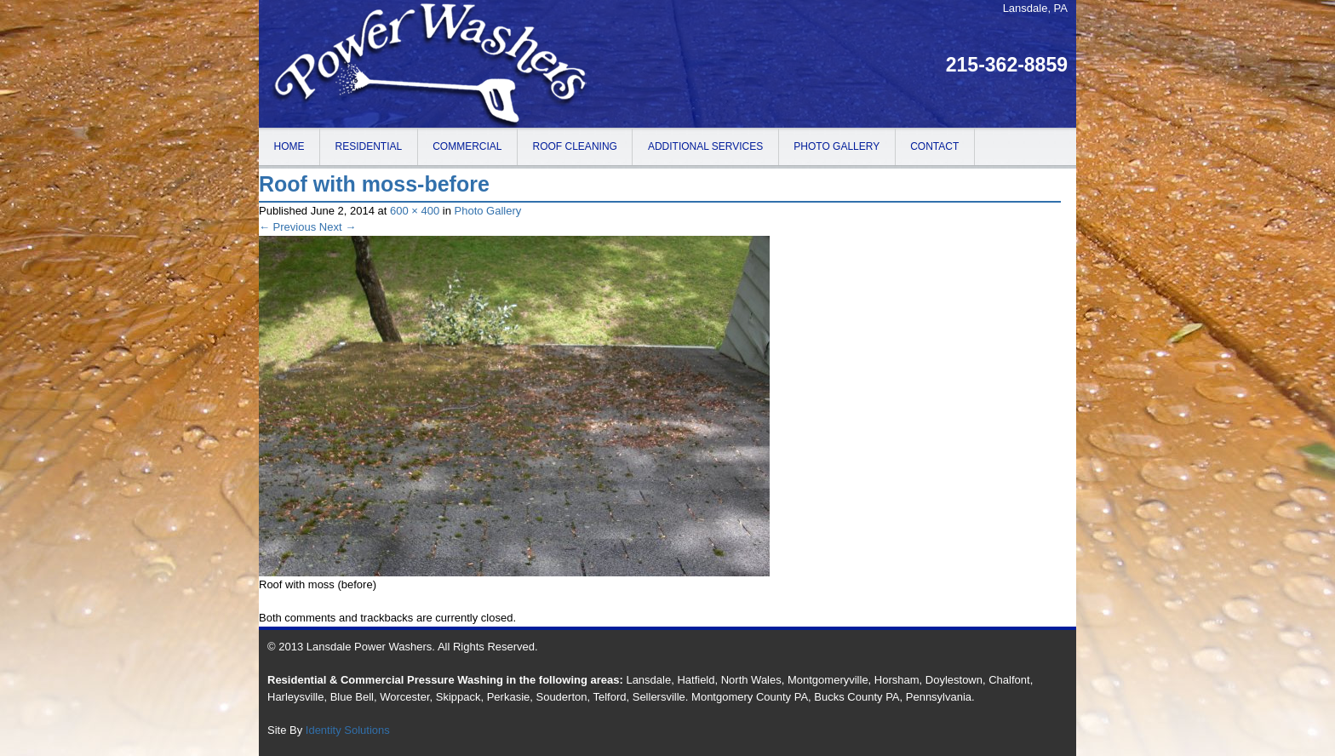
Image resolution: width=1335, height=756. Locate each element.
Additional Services (705, 146)
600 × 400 (414, 210)
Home (289, 146)
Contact (934, 146)
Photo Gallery (836, 146)
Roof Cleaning (575, 146)
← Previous (287, 226)
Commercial (467, 146)
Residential (369, 146)
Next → (337, 226)
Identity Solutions (348, 730)
